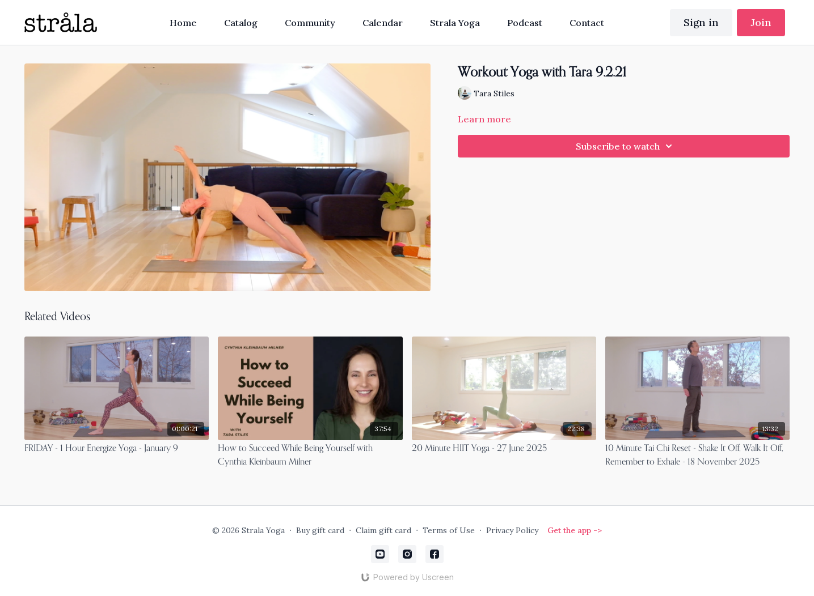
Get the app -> (574, 530)
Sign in (701, 22)
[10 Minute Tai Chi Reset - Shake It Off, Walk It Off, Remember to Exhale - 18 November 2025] (697, 455)
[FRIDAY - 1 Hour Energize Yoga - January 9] (116, 448)
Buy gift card (320, 530)
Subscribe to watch (626, 146)
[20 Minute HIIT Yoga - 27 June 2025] (504, 448)
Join (760, 22)
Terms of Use (449, 530)
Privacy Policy (512, 530)
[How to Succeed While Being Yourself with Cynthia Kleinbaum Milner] (310, 455)
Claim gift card (383, 530)
